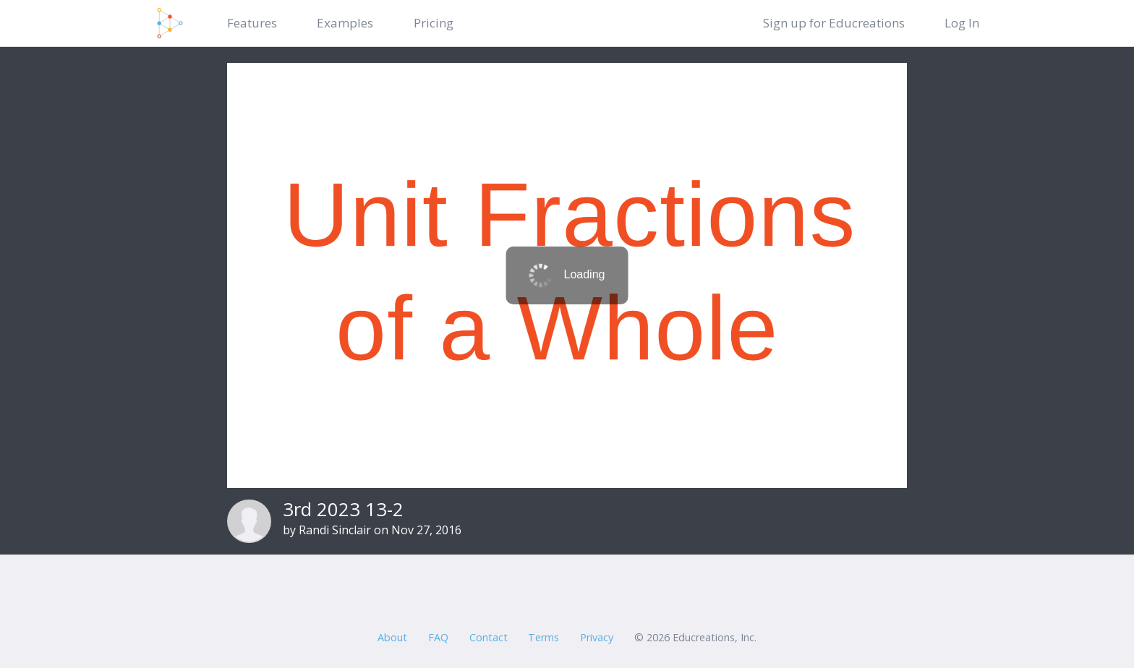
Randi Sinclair (335, 530)
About (392, 637)
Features (252, 22)
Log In (962, 22)
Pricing (433, 22)
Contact (488, 637)
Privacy (596, 637)
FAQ (438, 637)
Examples (345, 22)
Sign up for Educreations (834, 22)
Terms (543, 637)
